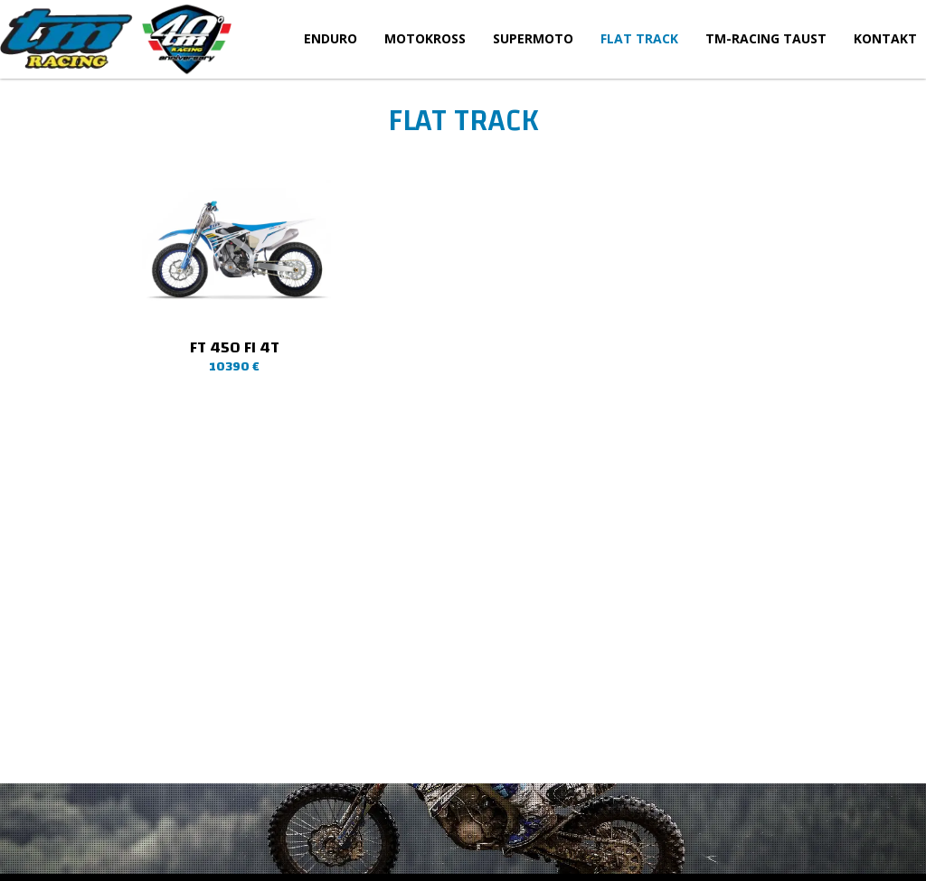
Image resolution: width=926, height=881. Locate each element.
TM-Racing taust (766, 38)
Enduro (330, 38)
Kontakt (885, 38)
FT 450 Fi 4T (234, 347)
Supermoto (533, 38)
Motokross (425, 38)
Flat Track (639, 38)
